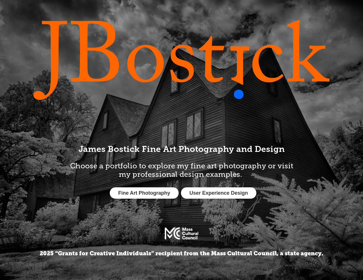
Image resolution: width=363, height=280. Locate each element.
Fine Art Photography (144, 193)
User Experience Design (218, 193)
